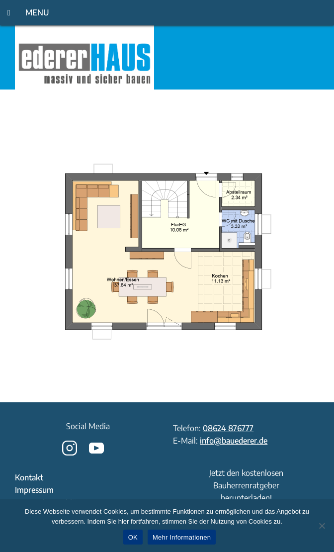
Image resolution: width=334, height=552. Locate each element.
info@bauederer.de (233, 441)
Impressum (34, 490)
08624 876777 (228, 428)
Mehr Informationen (182, 537)
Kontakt (29, 477)
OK (133, 537)
